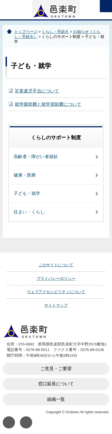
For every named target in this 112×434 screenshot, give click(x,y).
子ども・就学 (27, 193)
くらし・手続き (55, 32)
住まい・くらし (29, 212)
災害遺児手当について (37, 91)
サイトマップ (56, 305)
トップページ (25, 32)
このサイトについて (56, 265)
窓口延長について (56, 383)
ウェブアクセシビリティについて (56, 292)
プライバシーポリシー (56, 278)
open (106, 6)
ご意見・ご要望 (56, 368)
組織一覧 (56, 399)
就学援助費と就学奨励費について (48, 104)
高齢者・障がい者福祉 (36, 156)
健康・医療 (25, 175)
